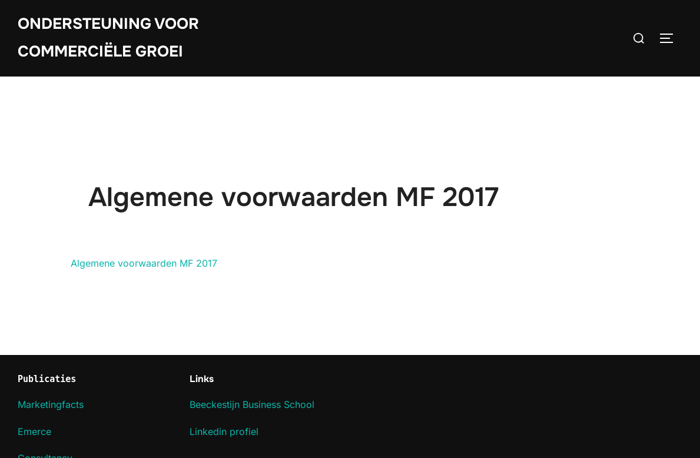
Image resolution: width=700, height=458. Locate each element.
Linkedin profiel (224, 431)
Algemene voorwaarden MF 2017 (144, 263)
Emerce (34, 431)
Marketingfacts (51, 404)
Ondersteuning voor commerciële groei (108, 37)
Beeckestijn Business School (252, 404)
